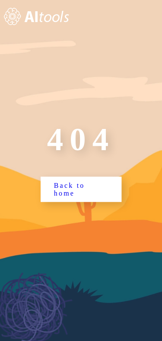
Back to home (69, 189)
